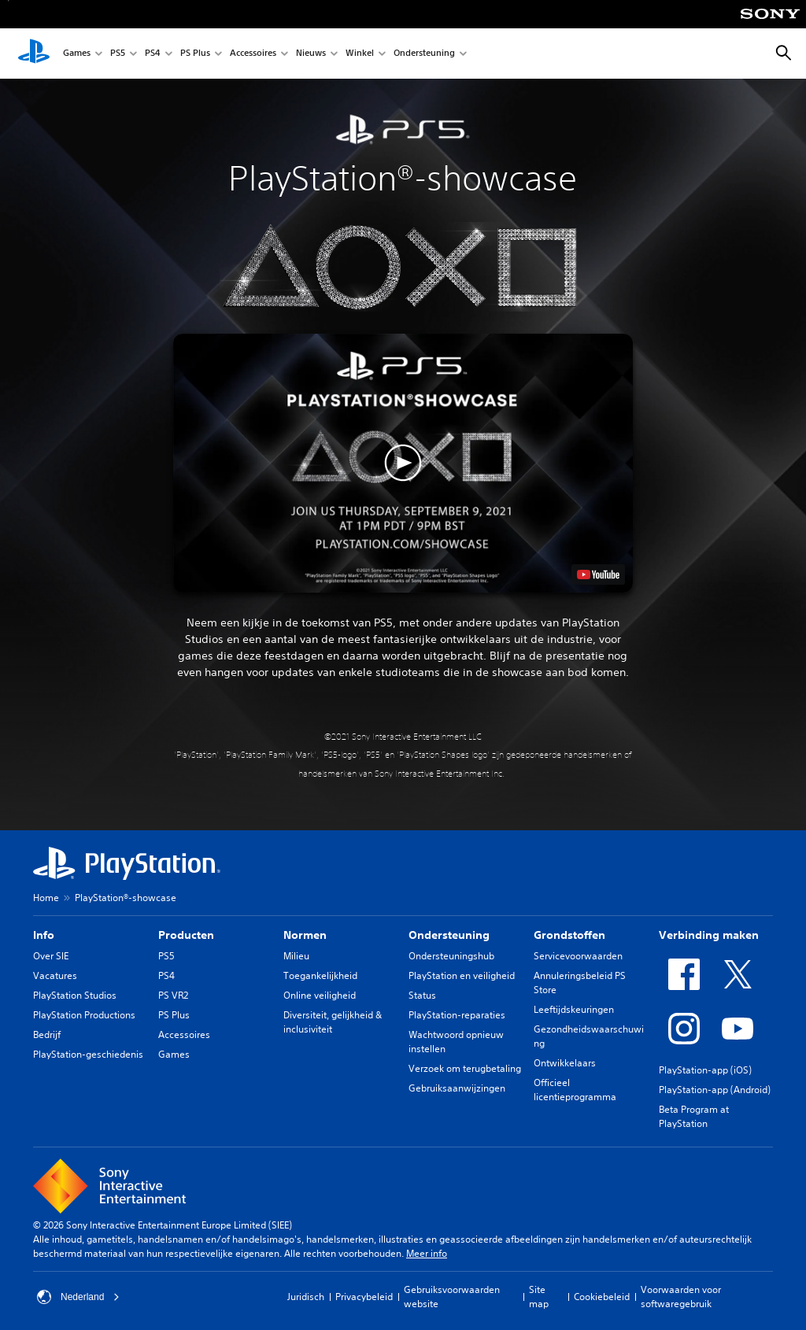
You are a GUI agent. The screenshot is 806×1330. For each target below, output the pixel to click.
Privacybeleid (364, 1296)
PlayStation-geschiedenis (88, 1054)
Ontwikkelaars (565, 1063)
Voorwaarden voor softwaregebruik (681, 1296)
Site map (539, 1296)
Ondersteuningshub (451, 955)
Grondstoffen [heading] (569, 935)
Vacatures (55, 975)
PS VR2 (173, 995)
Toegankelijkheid (320, 975)
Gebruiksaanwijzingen (457, 1088)
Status (422, 995)
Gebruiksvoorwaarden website (452, 1296)
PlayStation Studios (74, 995)
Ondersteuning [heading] (449, 935)
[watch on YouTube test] (598, 574)
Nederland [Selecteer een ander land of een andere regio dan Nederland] (78, 1297)
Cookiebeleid (602, 1296)
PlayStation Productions (84, 1015)
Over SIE (50, 955)
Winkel (360, 54)
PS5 (117, 54)
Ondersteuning (424, 54)
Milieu (296, 955)
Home (46, 897)
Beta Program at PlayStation (694, 1116)
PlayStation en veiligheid (462, 975)
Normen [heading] (305, 935)
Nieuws (311, 54)
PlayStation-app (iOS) (705, 1070)
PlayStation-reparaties (457, 1015)
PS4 (153, 54)
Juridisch (305, 1296)
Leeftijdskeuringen (574, 1009)
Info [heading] (43, 935)
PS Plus (195, 54)
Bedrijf (47, 1034)
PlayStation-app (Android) (715, 1089)
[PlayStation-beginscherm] (34, 53)
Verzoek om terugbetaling (465, 1068)
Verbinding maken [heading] (709, 935)
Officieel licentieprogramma (575, 1089)
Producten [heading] (186, 935)
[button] (403, 463)
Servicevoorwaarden (578, 955)
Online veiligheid (319, 995)
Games (77, 54)
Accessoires (253, 54)
